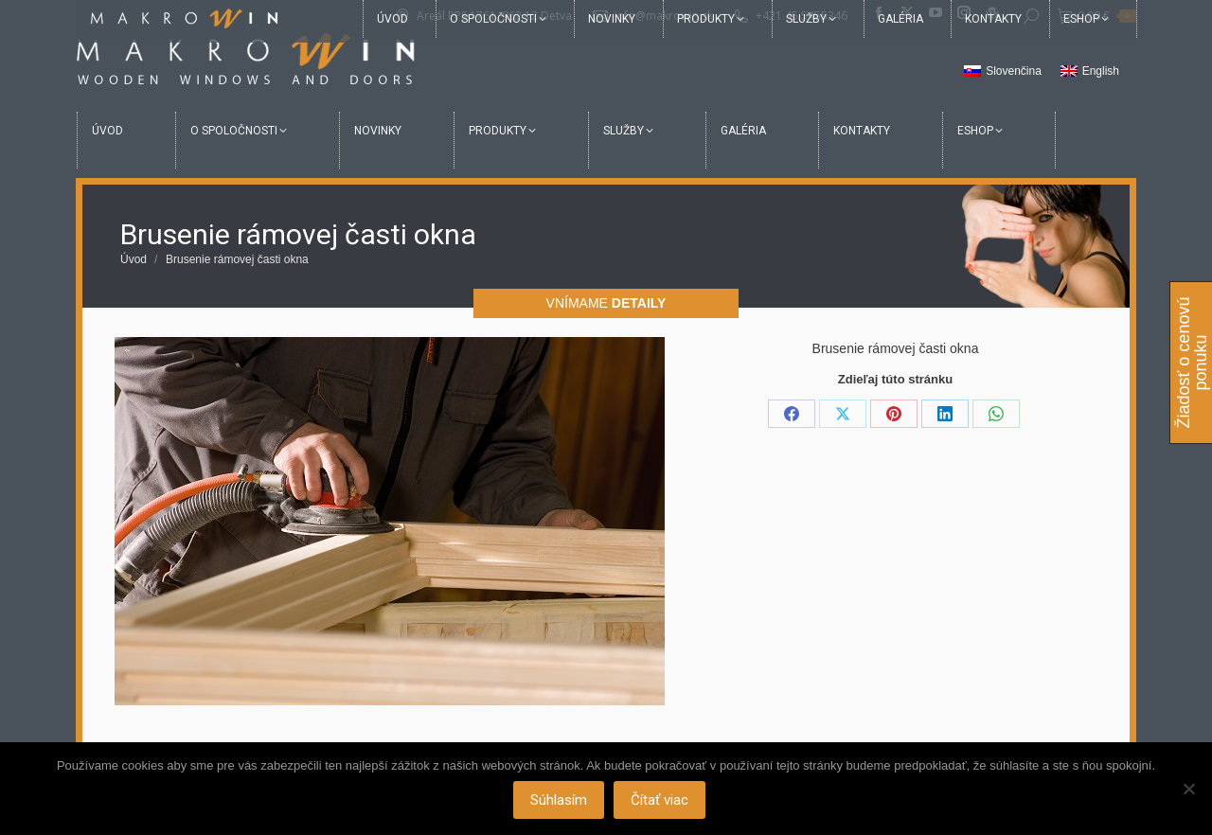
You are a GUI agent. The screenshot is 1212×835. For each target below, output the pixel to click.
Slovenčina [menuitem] (1014, 71)
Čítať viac (661, 801)
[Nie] (1188, 789)
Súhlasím (560, 801)
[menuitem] (1002, 72)
